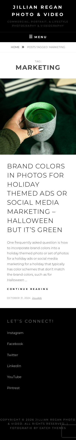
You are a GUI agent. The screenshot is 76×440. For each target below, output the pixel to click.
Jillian (37, 298)
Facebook (15, 344)
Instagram (15, 333)
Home (15, 47)
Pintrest (13, 388)
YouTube (14, 377)
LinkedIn (14, 366)
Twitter (12, 355)
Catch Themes (53, 427)
